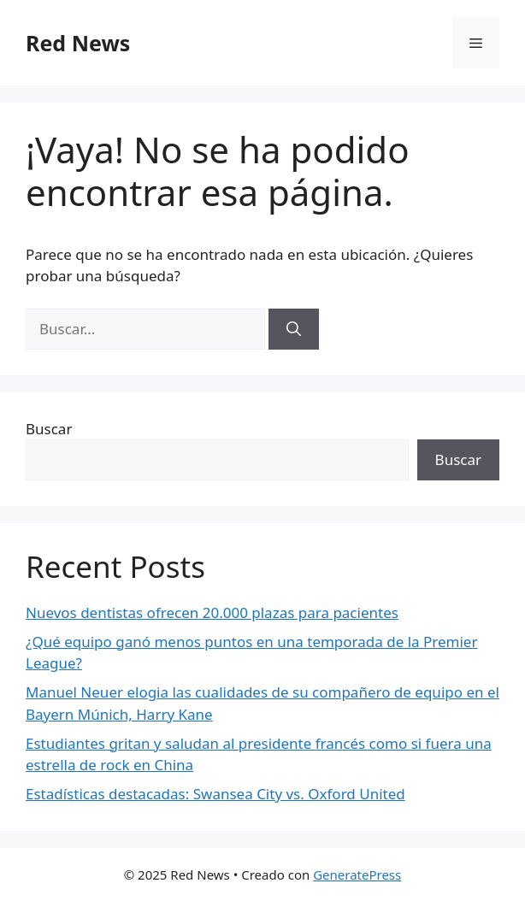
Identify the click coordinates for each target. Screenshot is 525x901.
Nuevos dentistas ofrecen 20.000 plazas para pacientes (212, 612)
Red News (78, 42)
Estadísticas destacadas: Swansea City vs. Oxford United (215, 794)
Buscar (49, 429)
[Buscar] (293, 329)
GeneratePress (357, 874)
